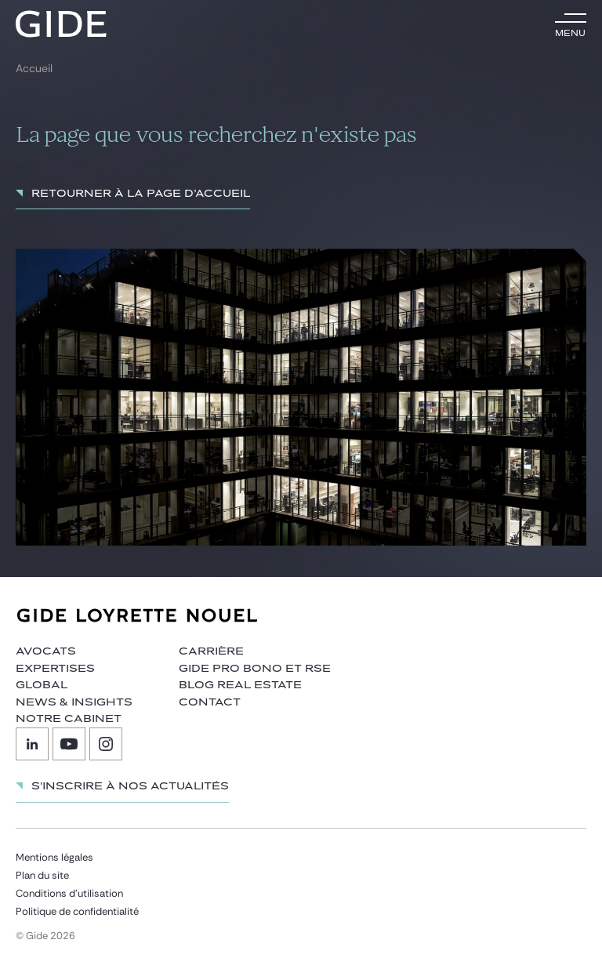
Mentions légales (54, 857)
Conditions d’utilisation (69, 893)
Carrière (211, 651)
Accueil (34, 68)
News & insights (74, 702)
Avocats (46, 651)
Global (41, 685)
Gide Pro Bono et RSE (255, 668)
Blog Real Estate (240, 685)
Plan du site (42, 875)
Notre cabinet (68, 718)
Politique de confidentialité (77, 911)
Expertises (55, 668)
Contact (210, 702)
